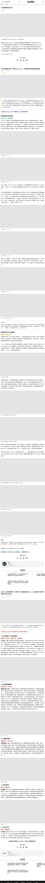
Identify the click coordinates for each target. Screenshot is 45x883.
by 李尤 (2, 70)
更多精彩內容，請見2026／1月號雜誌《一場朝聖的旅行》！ (15, 552)
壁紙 (2, 11)
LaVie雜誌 (3, 72)
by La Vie (2, 595)
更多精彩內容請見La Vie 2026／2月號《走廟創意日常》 (22, 841)
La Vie (9, 852)
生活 (6, 4)
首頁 (2, 4)
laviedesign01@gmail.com (13, 854)
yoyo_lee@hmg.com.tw (12, 565)
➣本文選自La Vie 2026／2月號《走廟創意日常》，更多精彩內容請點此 (14, 631)
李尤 (9, 562)
